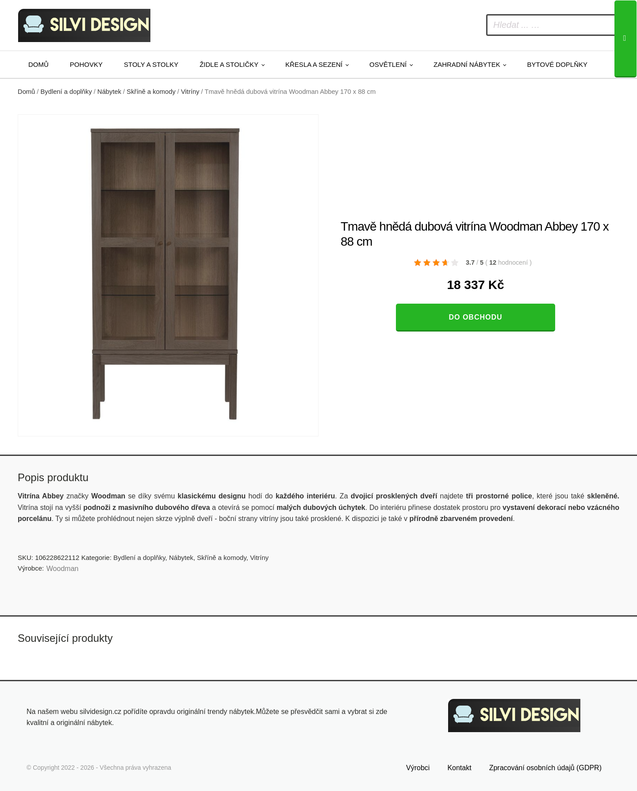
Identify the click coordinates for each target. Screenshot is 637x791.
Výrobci (418, 768)
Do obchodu (475, 317)
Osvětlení (388, 64)
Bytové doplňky (557, 64)
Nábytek (109, 91)
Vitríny (190, 91)
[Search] (625, 38)
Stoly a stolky (151, 64)
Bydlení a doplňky (66, 91)
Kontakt (459, 768)
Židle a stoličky (229, 64)
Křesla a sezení (313, 64)
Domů (38, 64)
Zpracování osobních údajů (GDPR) (545, 768)
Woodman (62, 568)
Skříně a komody (151, 91)
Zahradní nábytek (467, 64)
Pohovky (86, 64)
